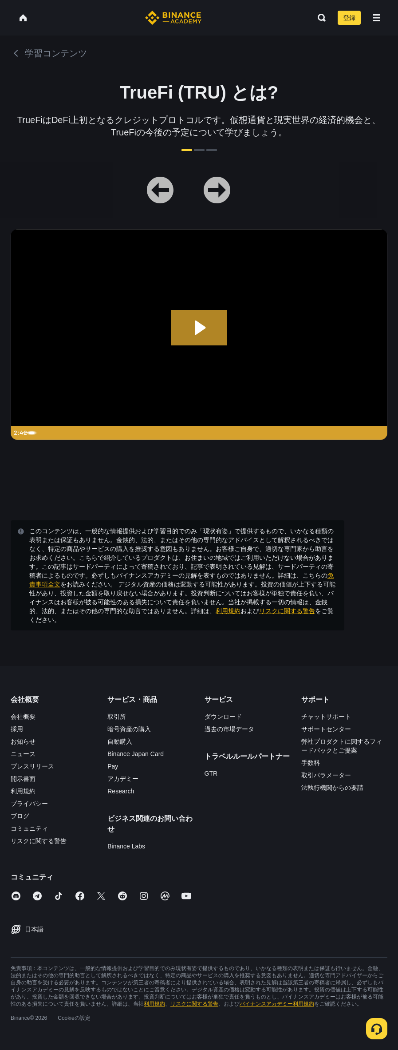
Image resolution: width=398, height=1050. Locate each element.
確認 (199, 598)
